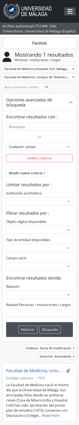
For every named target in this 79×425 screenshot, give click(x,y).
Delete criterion (39, 158)
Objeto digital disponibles (26, 221)
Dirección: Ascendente (56, 356)
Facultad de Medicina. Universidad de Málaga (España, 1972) (34, 370)
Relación (13, 286)
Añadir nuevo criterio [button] (26, 173)
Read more (51, 415)
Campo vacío (16, 258)
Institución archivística (24, 193)
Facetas (39, 43)
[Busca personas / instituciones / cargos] (23, 87)
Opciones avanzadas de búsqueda (29, 102)
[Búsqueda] (39, 127)
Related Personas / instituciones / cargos (38, 304)
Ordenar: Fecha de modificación (49, 348)
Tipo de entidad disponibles (28, 240)
